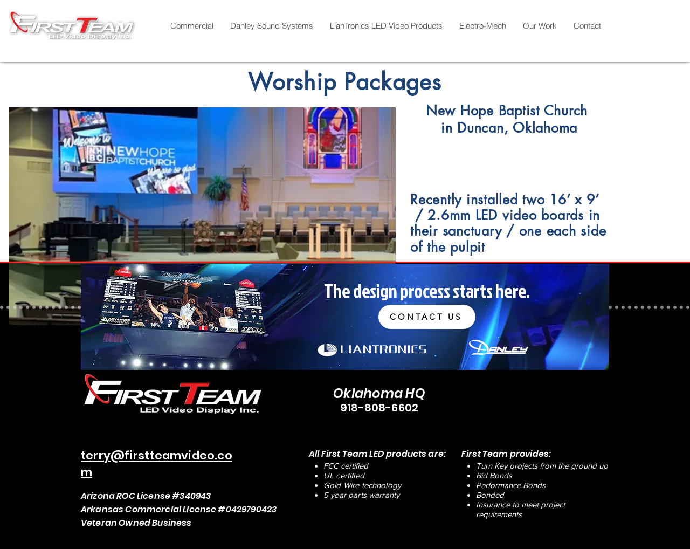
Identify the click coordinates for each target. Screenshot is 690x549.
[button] (192, 26)
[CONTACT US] (426, 317)
